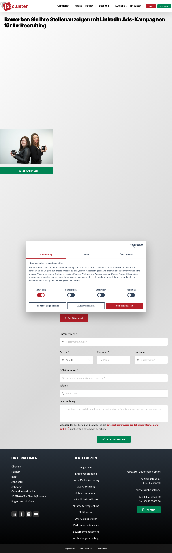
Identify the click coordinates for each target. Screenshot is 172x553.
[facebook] (22, 514)
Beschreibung (67, 401)
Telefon (65, 385)
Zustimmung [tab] (46, 254)
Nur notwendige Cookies (47, 306)
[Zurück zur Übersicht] (74, 318)
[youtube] (36, 514)
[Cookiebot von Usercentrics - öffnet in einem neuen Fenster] (131, 246)
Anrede (64, 352)
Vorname (103, 352)
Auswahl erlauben (86, 306)
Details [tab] (86, 254)
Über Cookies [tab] (126, 254)
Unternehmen (68, 334)
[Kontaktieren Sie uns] (149, 509)
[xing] (29, 514)
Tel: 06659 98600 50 (150, 496)
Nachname (141, 352)
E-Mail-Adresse (69, 370)
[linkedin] (14, 514)
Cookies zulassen (124, 306)
